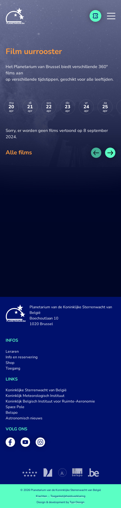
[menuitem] (60, 351)
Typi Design (77, 502)
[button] (111, 16)
